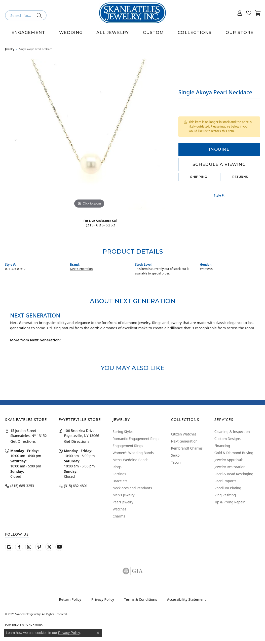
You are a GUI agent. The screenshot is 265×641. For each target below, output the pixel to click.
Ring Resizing (225, 495)
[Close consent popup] (97, 632)
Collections (194, 32)
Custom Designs (227, 438)
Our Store (239, 32)
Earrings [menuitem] (119, 473)
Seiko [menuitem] (175, 455)
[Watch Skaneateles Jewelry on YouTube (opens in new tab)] (59, 547)
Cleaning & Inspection (232, 431)
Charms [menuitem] (118, 516)
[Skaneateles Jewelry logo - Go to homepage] (132, 13)
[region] (89, 134)
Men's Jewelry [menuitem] (123, 495)
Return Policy (70, 599)
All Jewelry (112, 32)
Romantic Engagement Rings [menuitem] (135, 438)
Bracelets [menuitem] (119, 480)
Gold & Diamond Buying (233, 452)
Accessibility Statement (186, 599)
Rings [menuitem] (116, 466)
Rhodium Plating (227, 488)
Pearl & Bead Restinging (233, 473)
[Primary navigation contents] (132, 33)
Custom (153, 32)
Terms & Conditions (140, 599)
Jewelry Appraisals (229, 459)
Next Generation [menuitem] (184, 441)
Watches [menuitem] (119, 509)
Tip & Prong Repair (229, 502)
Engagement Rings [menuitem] (127, 445)
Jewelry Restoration (230, 466)
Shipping (198, 177)
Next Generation (81, 269)
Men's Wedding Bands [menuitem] (130, 459)
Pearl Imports (225, 480)
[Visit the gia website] (133, 571)
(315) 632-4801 (76, 485)
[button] (239, 13)
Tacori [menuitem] (175, 462)
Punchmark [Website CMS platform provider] (34, 624)
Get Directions (23, 441)
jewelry (9, 49)
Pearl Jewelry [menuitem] (122, 502)
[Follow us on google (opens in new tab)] (9, 547)
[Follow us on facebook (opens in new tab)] (19, 547)
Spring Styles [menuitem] (122, 431)
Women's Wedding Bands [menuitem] (133, 452)
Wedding (71, 32)
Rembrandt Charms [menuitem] (187, 448)
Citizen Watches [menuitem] (183, 434)
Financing (222, 445)
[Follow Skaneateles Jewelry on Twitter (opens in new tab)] (49, 547)
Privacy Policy (102, 599)
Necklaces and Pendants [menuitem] (132, 488)
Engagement (28, 32)
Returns (240, 177)
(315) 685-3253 (100, 225)
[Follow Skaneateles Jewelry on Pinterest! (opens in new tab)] (39, 547)
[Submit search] (40, 15)
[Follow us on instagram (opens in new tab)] (29, 547)
